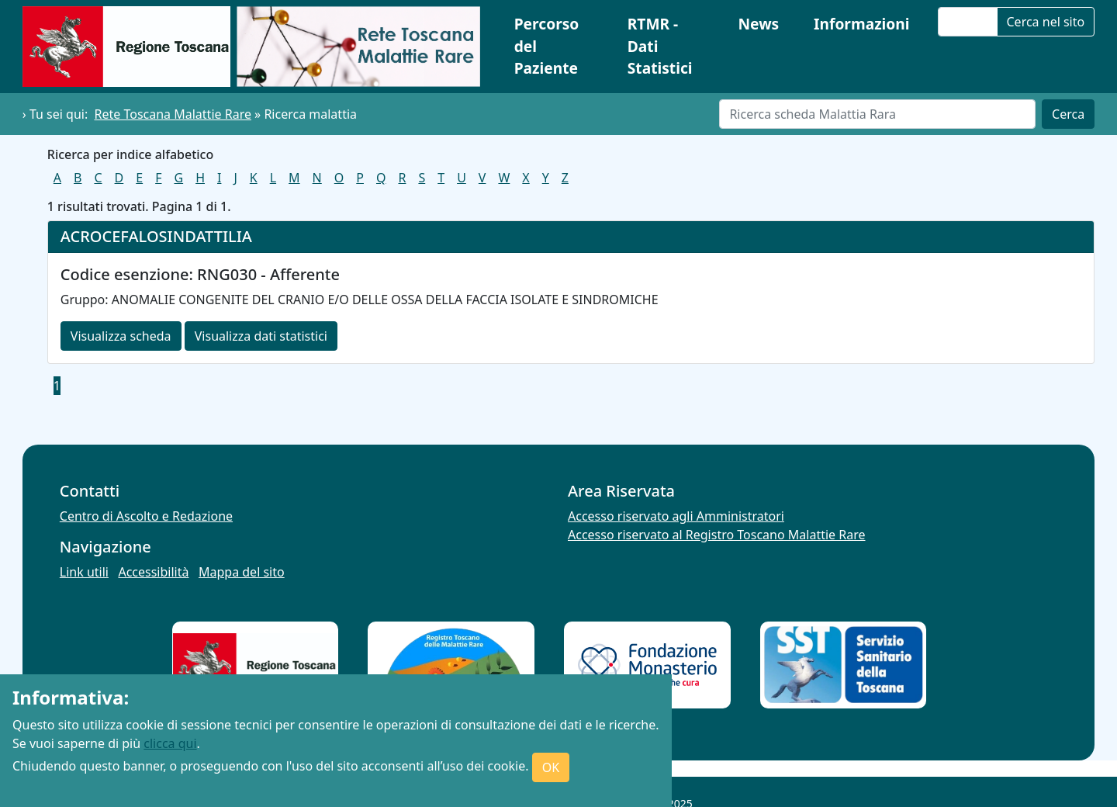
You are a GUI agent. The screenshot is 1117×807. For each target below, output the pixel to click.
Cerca (1068, 114)
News (758, 23)
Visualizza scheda (121, 336)
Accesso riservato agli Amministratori (676, 516)
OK (550, 767)
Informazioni (862, 23)
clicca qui (170, 743)
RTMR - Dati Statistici (660, 46)
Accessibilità (153, 571)
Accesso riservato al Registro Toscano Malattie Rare (717, 534)
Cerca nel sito (1046, 21)
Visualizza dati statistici (261, 336)
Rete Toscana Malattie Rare (173, 114)
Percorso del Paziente (546, 46)
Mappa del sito (242, 571)
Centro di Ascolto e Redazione (146, 516)
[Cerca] (877, 114)
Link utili (84, 571)
